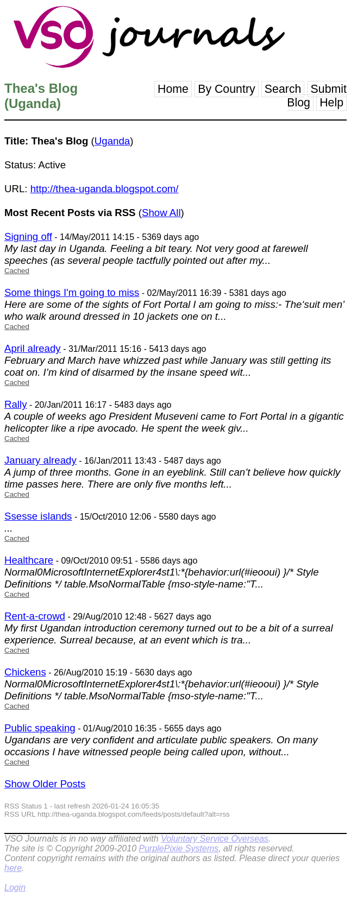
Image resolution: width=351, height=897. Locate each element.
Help (331, 102)
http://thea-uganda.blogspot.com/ (104, 188)
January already (40, 460)
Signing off (28, 236)
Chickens (25, 672)
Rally (15, 404)
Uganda (112, 141)
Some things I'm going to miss (71, 292)
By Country (226, 89)
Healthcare (28, 560)
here (13, 868)
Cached (16, 271)
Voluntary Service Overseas (214, 838)
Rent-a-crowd (34, 616)
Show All (161, 212)
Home (173, 89)
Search (283, 89)
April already (32, 348)
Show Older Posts (44, 783)
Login (15, 887)
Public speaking (40, 728)
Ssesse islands (38, 516)
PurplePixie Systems (178, 848)
